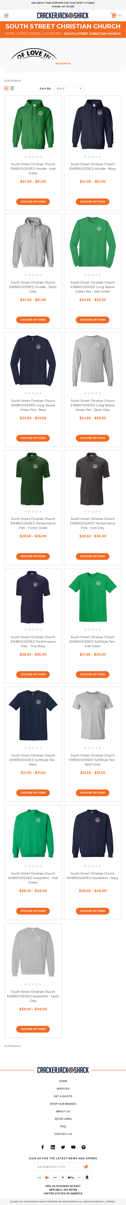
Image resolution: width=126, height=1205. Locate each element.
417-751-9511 (67, 6)
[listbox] (69, 88)
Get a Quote (63, 1096)
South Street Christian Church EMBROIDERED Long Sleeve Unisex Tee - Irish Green (92, 287)
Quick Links (63, 1118)
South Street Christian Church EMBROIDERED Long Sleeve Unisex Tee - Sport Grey (92, 405)
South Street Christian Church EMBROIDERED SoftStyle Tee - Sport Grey (92, 760)
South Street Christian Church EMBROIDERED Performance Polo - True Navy (33, 641)
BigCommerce (70, 1201)
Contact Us (63, 1134)
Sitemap (110, 1201)
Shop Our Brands (63, 1103)
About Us (63, 1111)
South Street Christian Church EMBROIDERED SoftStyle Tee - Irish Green (92, 641)
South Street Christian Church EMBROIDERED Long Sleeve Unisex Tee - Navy (33, 405)
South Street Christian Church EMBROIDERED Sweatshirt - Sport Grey (33, 996)
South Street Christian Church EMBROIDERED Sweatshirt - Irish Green (33, 878)
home (63, 1081)
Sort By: (45, 88)
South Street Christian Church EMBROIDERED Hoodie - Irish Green (33, 168)
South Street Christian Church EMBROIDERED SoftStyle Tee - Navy (33, 760)
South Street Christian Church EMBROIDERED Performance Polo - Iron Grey (92, 523)
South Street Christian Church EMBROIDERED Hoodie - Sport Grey (33, 287)
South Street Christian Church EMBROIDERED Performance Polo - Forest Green (33, 523)
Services (63, 1088)
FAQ (63, 1126)
